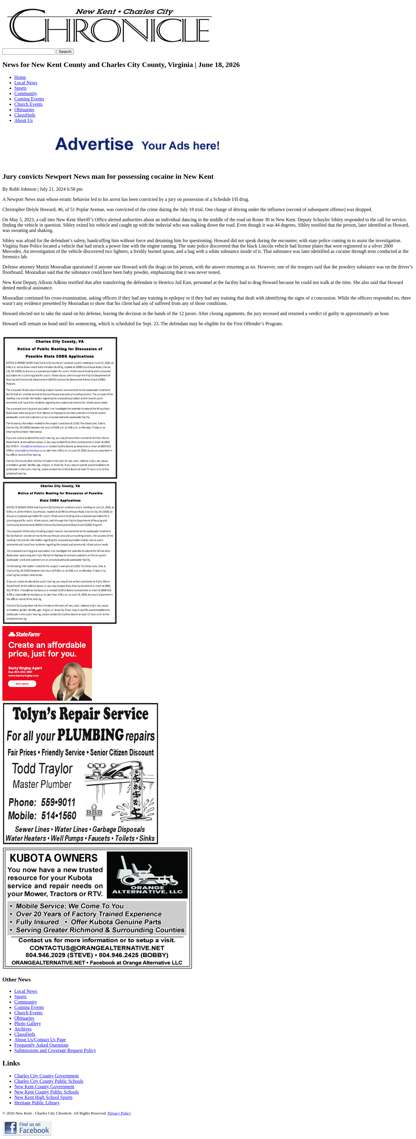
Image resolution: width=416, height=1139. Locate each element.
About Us (23, 120)
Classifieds (24, 114)
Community (25, 93)
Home (20, 77)
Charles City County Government (46, 1075)
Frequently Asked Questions (41, 1045)
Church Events (28, 104)
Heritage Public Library (37, 1102)
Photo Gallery (27, 1023)
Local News (25, 82)
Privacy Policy (119, 1113)
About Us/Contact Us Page (40, 1039)
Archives (23, 1028)
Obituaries (24, 109)
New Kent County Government (44, 1086)
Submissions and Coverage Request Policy (55, 1050)
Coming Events (29, 98)
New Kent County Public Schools (46, 1091)
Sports (20, 88)
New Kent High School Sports (43, 1097)
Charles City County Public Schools (48, 1081)
